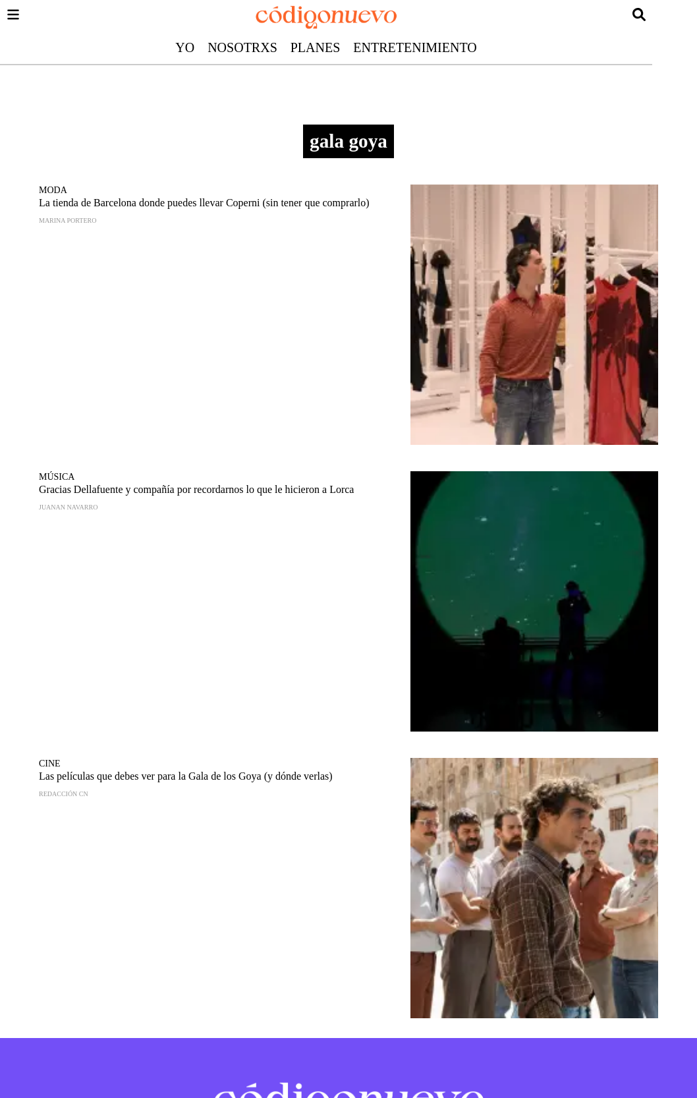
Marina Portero (67, 220)
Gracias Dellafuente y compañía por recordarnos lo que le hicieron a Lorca (196, 489)
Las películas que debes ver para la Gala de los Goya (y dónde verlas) (186, 776)
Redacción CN (63, 793)
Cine (50, 763)
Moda (53, 190)
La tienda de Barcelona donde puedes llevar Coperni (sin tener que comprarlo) (204, 202)
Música (56, 477)
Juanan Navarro (68, 507)
